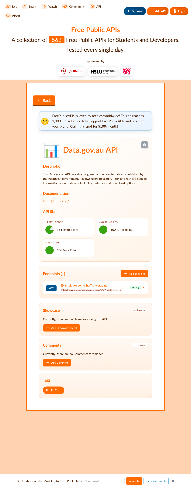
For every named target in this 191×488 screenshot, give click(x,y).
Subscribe (134, 481)
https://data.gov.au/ (56, 201)
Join (156, 481)
